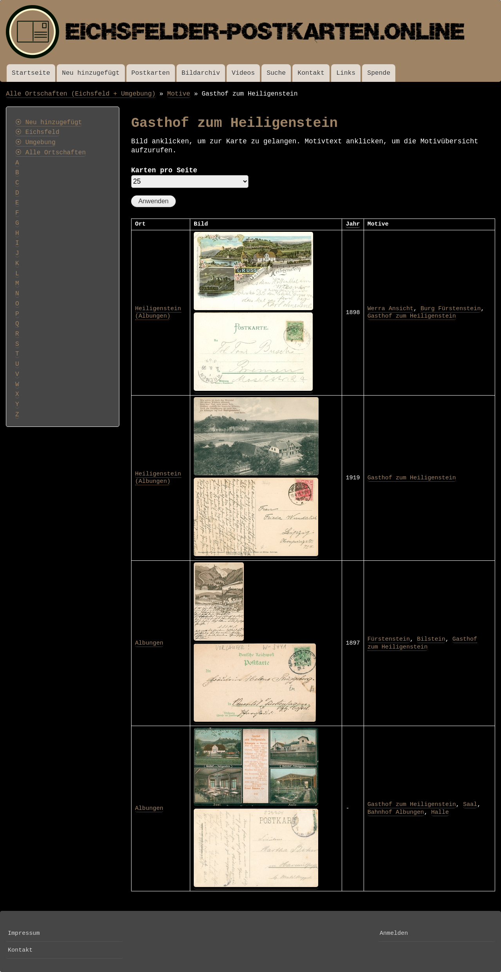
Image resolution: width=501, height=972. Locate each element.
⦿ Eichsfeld (37, 132)
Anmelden (394, 933)
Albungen (149, 643)
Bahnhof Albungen (396, 812)
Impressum (24, 933)
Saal (470, 804)
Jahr (353, 224)
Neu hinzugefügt (90, 73)
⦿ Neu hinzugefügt (48, 122)
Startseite (31, 73)
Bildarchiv (201, 73)
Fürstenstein (389, 639)
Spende (378, 73)
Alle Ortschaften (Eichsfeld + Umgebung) (81, 94)
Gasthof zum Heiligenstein (412, 316)
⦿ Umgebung (35, 142)
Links (345, 73)
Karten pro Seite (164, 170)
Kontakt (310, 73)
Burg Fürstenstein (450, 308)
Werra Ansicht (391, 308)
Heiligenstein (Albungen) (158, 312)
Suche (276, 73)
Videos (243, 73)
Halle (440, 812)
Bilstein (431, 639)
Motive (178, 94)
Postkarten (151, 73)
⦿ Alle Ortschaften (50, 152)
